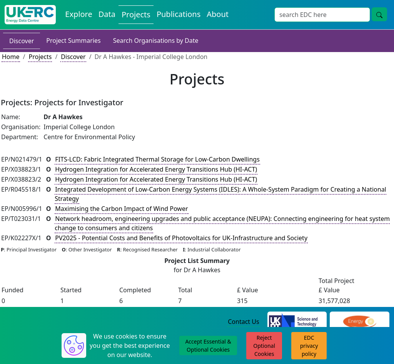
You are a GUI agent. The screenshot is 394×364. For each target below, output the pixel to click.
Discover (21, 41)
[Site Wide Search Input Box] (322, 14)
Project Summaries (73, 40)
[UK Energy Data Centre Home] (30, 14)
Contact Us (243, 321)
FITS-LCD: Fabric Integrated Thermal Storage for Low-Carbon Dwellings (157, 159)
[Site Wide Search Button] (379, 14)
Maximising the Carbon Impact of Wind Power (121, 208)
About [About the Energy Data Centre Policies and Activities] (218, 14)
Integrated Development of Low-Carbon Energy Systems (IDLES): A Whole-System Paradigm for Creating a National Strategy (220, 194)
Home (11, 56)
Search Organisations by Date (156, 40)
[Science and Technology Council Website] (297, 322)
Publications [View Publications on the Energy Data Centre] (178, 14)
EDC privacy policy (309, 345)
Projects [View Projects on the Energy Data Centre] (136, 14)
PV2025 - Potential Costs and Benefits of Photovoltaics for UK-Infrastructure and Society (181, 238)
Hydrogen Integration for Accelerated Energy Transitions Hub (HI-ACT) (156, 169)
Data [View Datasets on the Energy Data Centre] (106, 14)
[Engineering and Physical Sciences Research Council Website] (359, 322)
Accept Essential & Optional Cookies (208, 345)
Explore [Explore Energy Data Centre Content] (78, 14)
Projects (40, 56)
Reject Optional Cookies (264, 345)
